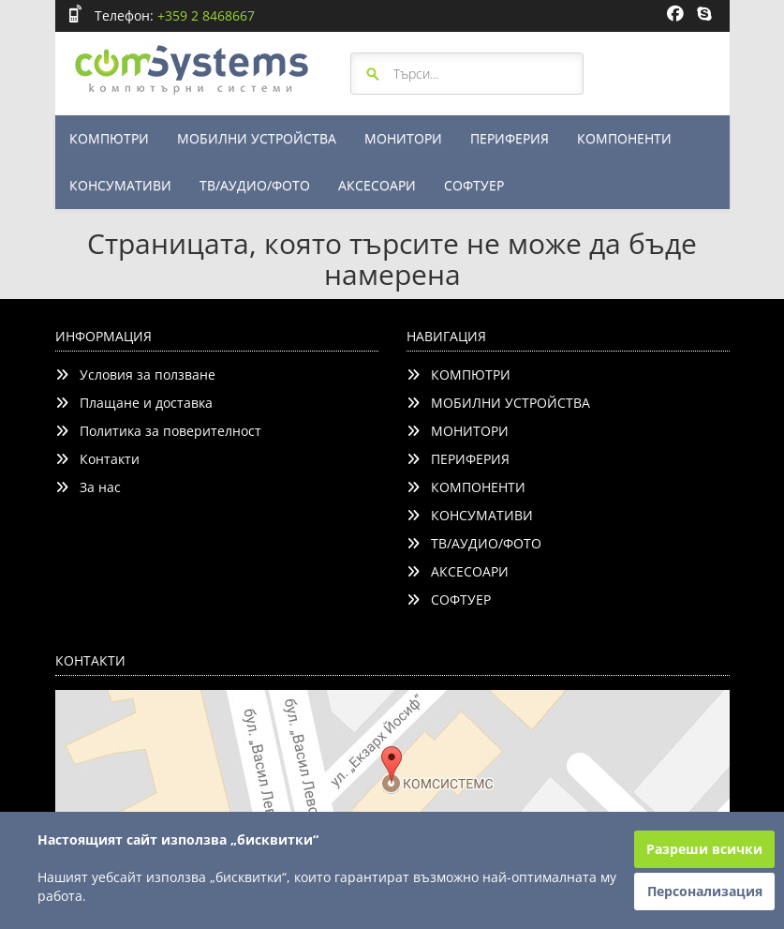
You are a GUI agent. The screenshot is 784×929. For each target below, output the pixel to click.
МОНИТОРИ (403, 138)
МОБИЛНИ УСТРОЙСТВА (256, 138)
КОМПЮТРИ (109, 138)
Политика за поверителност (158, 431)
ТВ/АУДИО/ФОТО (255, 185)
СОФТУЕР (474, 185)
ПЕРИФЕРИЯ (509, 138)
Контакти (97, 459)
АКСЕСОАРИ (377, 185)
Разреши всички (704, 849)
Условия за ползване (135, 374)
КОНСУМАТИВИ (120, 185)
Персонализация (704, 891)
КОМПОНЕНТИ (624, 138)
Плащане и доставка (134, 403)
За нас (88, 487)
